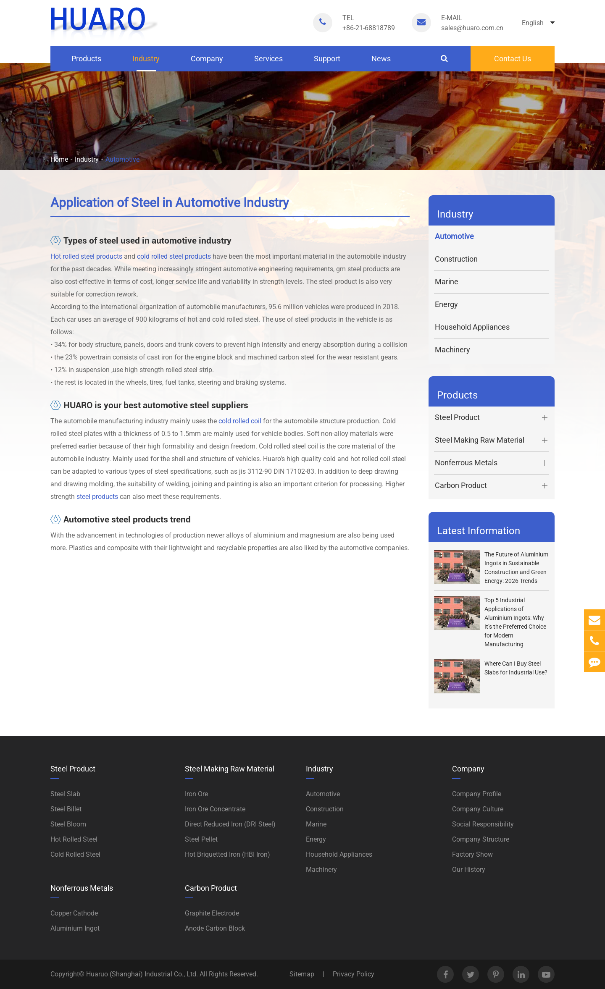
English (538, 23)
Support (327, 62)
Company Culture (477, 809)
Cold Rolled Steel (75, 854)
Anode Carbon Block (215, 928)
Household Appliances (472, 327)
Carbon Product (492, 485)
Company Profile (476, 794)
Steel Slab (65, 794)
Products (86, 62)
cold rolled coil (239, 421)
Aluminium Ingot (75, 928)
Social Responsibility (483, 824)
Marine (446, 281)
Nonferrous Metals (492, 463)
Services (268, 62)
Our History (468, 870)
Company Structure (480, 839)
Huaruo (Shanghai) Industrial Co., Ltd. (143, 974)
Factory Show (472, 854)
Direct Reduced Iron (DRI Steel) (230, 824)
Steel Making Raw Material (492, 440)
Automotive (122, 159)
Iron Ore (196, 794)
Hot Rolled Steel (73, 839)
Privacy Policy (353, 974)
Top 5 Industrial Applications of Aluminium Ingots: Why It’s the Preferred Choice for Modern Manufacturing (515, 622)
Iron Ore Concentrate (215, 809)
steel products (97, 497)
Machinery (452, 349)
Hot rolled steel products (86, 256)
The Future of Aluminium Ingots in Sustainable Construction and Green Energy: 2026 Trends (516, 567)
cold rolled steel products (174, 256)
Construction (456, 258)
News (381, 62)
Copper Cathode (74, 913)
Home (59, 159)
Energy (446, 304)
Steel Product (492, 417)
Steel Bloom (68, 824)
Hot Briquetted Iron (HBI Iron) (227, 854)
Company (207, 62)
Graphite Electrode (212, 913)
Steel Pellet (201, 839)
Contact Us (512, 58)
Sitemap (301, 974)
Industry (146, 62)
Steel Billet (66, 809)
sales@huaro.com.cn (472, 22)
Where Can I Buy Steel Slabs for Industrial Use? (515, 668)
